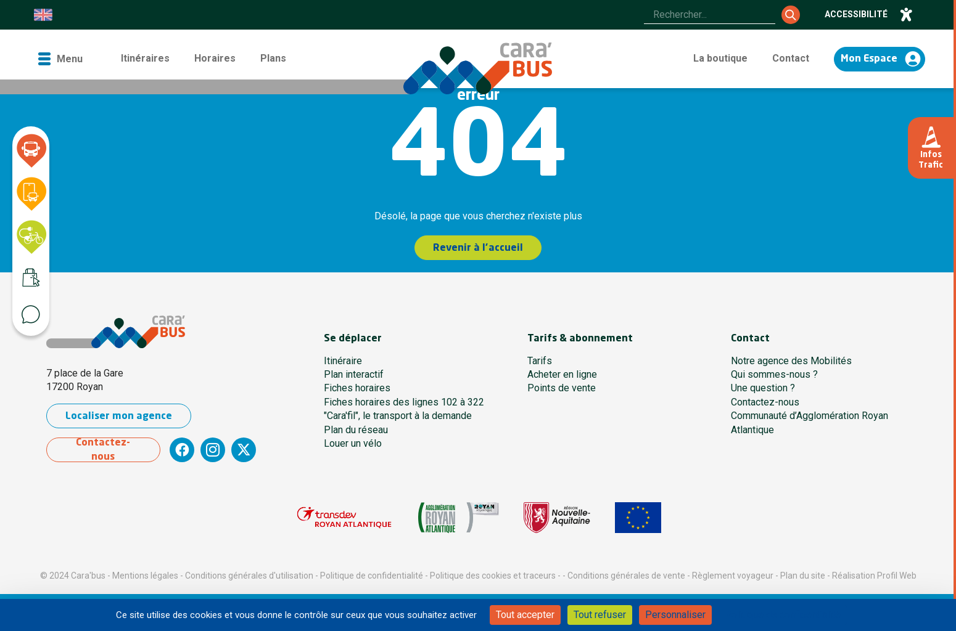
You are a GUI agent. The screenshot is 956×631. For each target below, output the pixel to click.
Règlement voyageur (732, 575)
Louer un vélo (353, 443)
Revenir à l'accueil (478, 248)
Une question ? (763, 388)
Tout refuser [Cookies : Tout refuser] (600, 615)
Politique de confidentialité (371, 575)
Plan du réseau (356, 430)
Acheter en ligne (562, 374)
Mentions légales (145, 575)
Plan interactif (354, 374)
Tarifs (539, 361)
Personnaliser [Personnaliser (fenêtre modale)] (675, 615)
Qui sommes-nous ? (774, 374)
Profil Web (897, 575)
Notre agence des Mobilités (791, 361)
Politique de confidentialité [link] (783, 615)
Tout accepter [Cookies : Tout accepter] (525, 615)
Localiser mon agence (118, 416)
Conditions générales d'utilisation (249, 575)
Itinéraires (145, 58)
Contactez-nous (103, 450)
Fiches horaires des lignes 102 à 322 (404, 402)
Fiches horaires (357, 388)
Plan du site (802, 575)
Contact (790, 58)
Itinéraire (343, 361)
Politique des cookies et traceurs (493, 575)
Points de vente (561, 388)
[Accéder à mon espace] (879, 59)
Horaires (215, 58)
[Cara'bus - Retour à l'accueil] (478, 68)
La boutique (720, 58)
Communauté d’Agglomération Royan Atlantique (809, 422)
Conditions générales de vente (626, 575)
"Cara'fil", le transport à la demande (398, 415)
